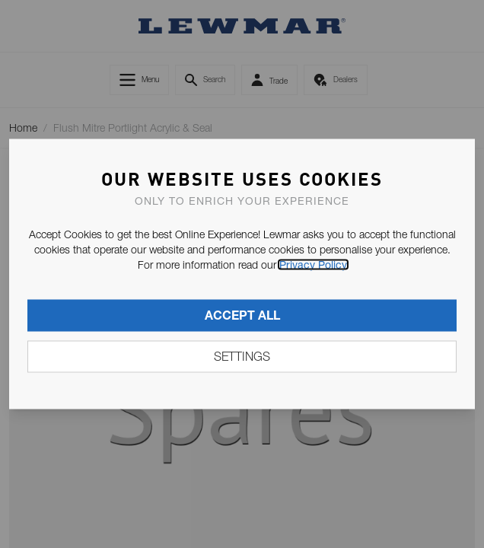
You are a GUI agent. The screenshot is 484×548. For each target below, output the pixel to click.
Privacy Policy (313, 265)
